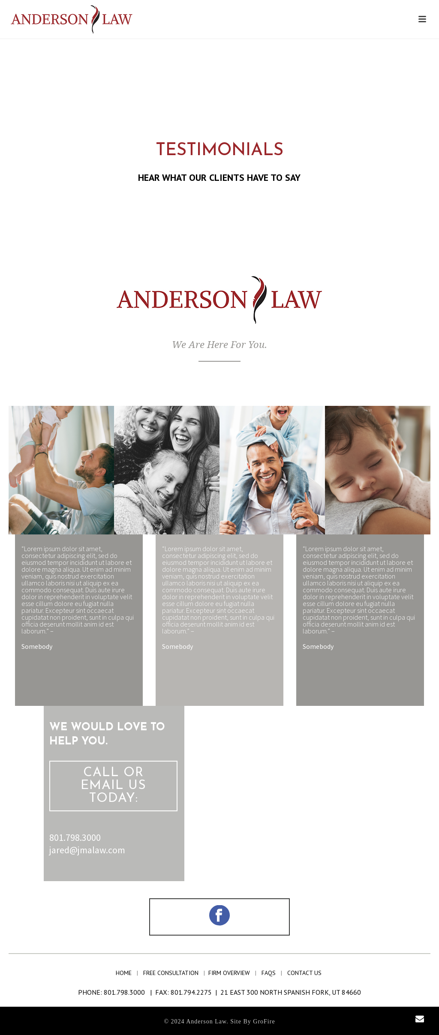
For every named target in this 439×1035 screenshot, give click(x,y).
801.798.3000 (75, 837)
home (125, 973)
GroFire (264, 1021)
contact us (305, 973)
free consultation (172, 973)
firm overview (230, 973)
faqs (269, 973)
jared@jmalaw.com (87, 850)
